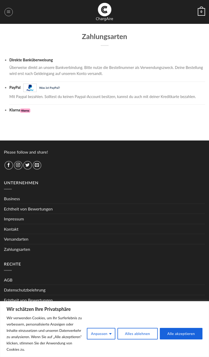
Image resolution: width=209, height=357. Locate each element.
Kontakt (11, 228)
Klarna (20, 110)
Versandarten (16, 238)
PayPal (34, 88)
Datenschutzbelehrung (25, 289)
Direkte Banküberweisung (31, 60)
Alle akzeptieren (181, 333)
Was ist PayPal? (49, 87)
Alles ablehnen (137, 333)
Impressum (14, 218)
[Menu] (8, 12)
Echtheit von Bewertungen (28, 208)
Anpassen (99, 333)
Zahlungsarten (17, 249)
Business (12, 198)
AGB (8, 279)
